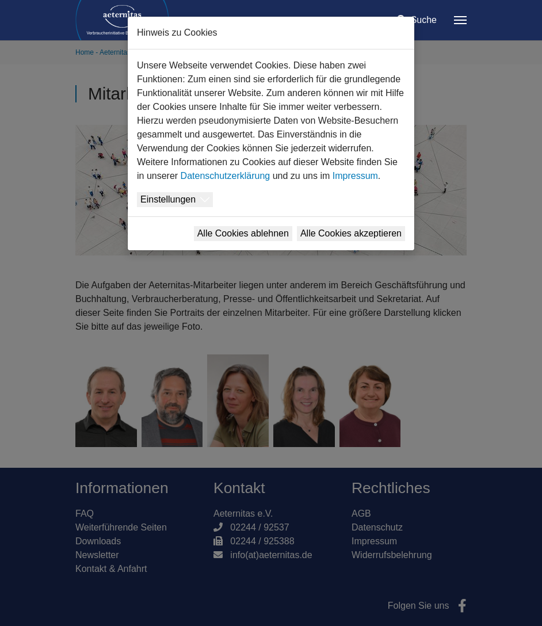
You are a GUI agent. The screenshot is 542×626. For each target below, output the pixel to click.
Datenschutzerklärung (225, 176)
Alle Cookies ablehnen (243, 233)
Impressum (355, 176)
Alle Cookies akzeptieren (351, 233)
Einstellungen (168, 199)
